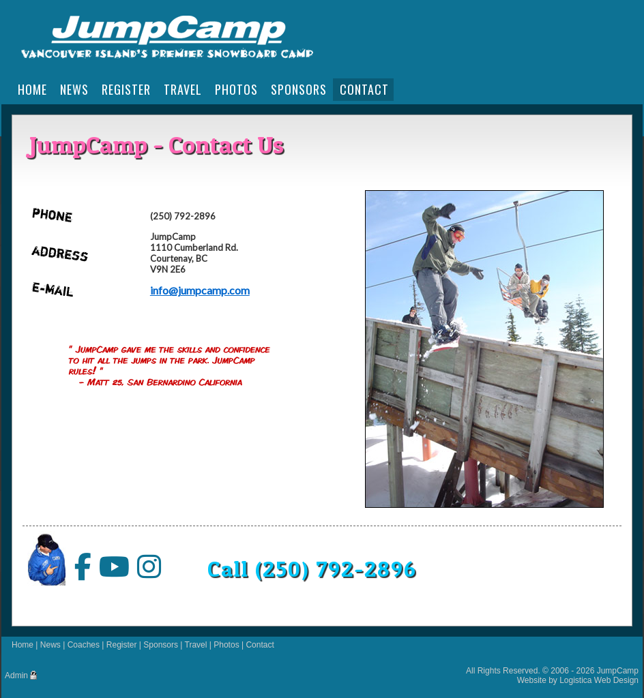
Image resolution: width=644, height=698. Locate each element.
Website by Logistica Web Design (578, 680)
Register (121, 645)
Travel (196, 645)
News (50, 645)
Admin (16, 675)
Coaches (84, 645)
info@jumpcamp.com (200, 290)
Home (22, 645)
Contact (260, 645)
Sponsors (160, 645)
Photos (226, 645)
